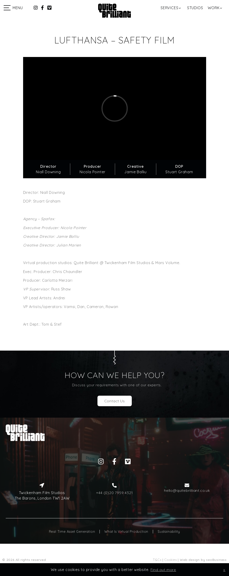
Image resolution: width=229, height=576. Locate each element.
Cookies (170, 560)
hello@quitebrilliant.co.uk (187, 490)
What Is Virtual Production (126, 532)
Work (213, 7)
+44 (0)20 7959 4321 (114, 492)
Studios (195, 7)
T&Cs (157, 560)
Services (169, 7)
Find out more (163, 569)
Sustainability (169, 532)
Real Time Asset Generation (72, 532)
